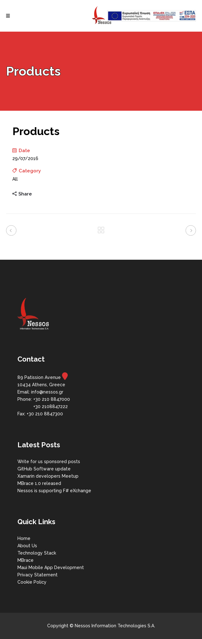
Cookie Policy (32, 582)
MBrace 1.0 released (39, 483)
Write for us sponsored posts (48, 461)
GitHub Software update (44, 468)
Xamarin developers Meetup (48, 476)
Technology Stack (36, 552)
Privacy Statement (37, 574)
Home (23, 538)
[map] (65, 377)
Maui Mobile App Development (50, 567)
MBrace (25, 560)
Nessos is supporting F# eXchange (54, 490)
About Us (27, 545)
